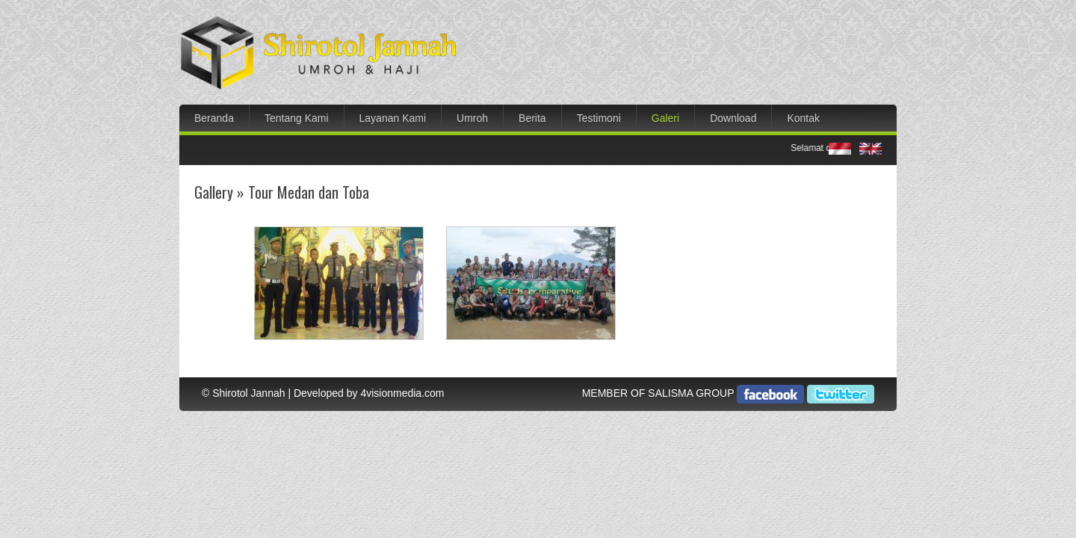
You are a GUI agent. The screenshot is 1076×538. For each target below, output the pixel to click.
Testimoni (599, 118)
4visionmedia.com (402, 393)
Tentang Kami (297, 118)
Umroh (472, 118)
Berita (532, 118)
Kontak (803, 118)
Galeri (665, 118)
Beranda (214, 118)
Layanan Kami (393, 118)
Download (733, 118)
